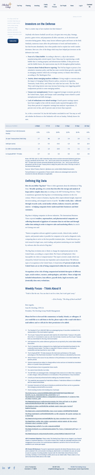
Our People (63, 5)
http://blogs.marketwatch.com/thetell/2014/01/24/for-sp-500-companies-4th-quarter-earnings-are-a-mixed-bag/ (53, 414)
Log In (81, 5)
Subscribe (13, 40)
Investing (37, 5)
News (72, 5)
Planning (28, 5)
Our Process (54, 5)
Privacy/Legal (72, 469)
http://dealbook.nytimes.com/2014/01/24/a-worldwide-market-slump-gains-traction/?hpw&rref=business (49, 407)
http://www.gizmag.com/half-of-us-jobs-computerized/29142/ (42, 426)
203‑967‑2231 (56, 467)
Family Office (45, 5)
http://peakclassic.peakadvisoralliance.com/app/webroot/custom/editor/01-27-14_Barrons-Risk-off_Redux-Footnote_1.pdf (52, 397)
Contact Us (89, 5)
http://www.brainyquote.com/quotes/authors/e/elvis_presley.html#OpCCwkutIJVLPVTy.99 (50, 433)
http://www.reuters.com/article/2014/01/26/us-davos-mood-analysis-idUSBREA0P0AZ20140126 (51, 411)
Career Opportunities (83, 469)
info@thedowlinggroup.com (56, 469)
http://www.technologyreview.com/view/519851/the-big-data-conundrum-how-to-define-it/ (50, 418)
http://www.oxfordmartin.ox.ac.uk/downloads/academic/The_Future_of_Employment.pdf (49, 429)
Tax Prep (19, 5)
